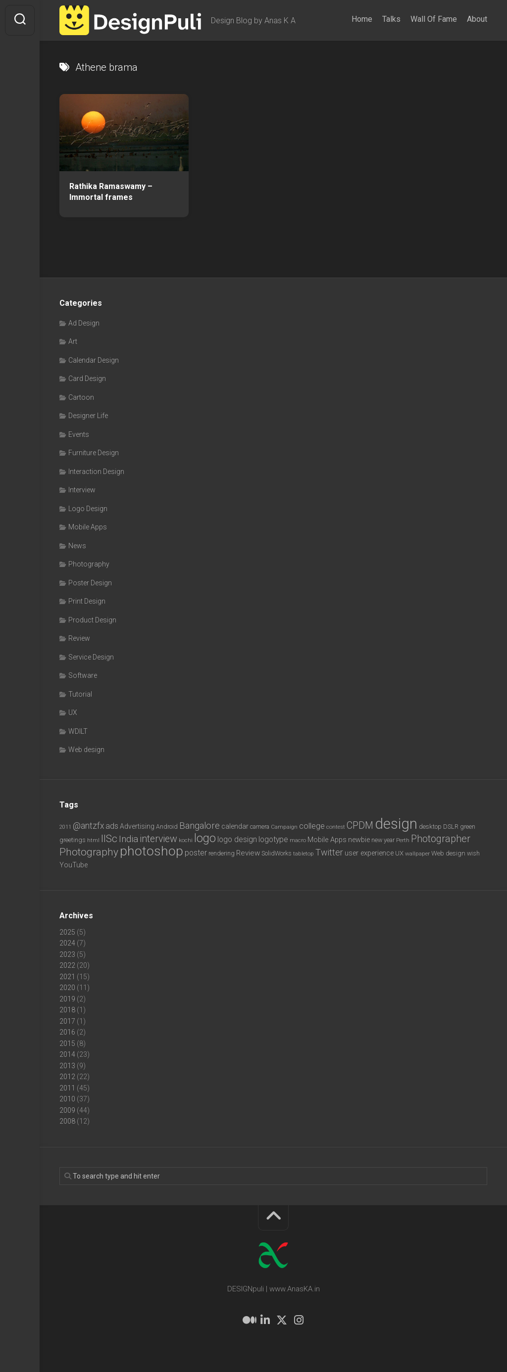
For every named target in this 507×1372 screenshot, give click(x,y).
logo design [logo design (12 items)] (237, 839)
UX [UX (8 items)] (399, 853)
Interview (82, 490)
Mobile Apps (87, 527)
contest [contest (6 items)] (335, 826)
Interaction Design (96, 471)
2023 (67, 954)
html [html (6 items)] (93, 840)
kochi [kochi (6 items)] (186, 840)
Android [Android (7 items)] (167, 826)
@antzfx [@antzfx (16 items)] (88, 826)
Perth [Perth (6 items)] (402, 840)
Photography (88, 564)
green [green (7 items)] (467, 826)
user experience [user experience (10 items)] (369, 853)
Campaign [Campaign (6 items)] (284, 826)
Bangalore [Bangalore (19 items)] (199, 825)
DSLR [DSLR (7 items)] (450, 826)
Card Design (87, 378)
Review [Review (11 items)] (248, 853)
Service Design (91, 657)
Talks (391, 19)
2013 (67, 1066)
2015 (67, 1043)
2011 (67, 1088)
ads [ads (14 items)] (111, 826)
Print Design (86, 601)
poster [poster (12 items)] (196, 852)
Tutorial (80, 694)
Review (79, 638)
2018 (67, 1010)
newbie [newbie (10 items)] (359, 839)
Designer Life (88, 416)
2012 (67, 1077)
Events (78, 434)
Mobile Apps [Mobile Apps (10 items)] (327, 839)
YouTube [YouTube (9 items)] (73, 865)
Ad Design (84, 323)
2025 (67, 932)
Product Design (92, 620)
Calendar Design (93, 360)
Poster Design (90, 583)
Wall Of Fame (433, 19)
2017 (67, 1021)
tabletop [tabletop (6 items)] (303, 853)
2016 (67, 1032)
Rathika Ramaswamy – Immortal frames (110, 192)
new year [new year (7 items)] (383, 840)
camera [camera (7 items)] (259, 826)
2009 (67, 1110)
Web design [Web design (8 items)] (448, 853)
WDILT (78, 731)
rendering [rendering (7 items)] (221, 853)
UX (72, 712)
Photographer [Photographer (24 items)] (440, 839)
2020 (67, 988)
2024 (67, 943)
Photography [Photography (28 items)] (88, 852)
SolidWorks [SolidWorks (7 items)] (276, 853)
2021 (67, 977)
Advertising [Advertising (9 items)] (137, 826)
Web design (86, 750)
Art (72, 341)
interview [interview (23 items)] (158, 839)
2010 (67, 1099)
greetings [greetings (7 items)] (72, 840)
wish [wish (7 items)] (473, 853)
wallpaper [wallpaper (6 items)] (417, 853)
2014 (67, 1054)
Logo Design (87, 509)
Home (362, 19)
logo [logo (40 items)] (205, 838)
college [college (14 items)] (312, 826)
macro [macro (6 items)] (298, 840)
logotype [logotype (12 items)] (273, 839)
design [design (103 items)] (396, 823)
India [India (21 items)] (128, 839)
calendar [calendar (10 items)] (235, 826)
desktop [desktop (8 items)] (430, 826)
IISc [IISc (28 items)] (109, 839)
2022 (67, 965)
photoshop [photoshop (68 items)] (151, 850)
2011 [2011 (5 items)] (65, 827)
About (477, 19)
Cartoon (81, 397)
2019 (67, 999)
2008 (67, 1121)
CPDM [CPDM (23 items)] (360, 825)
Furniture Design (93, 453)
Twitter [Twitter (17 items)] (329, 852)
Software (82, 675)
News (77, 546)
